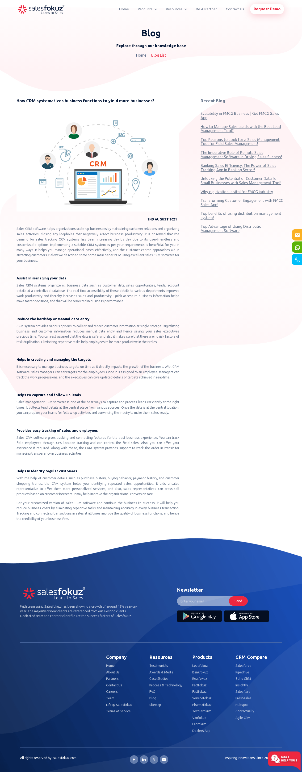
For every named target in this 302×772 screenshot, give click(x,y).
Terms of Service (118, 711)
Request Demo (267, 9)
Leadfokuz (200, 666)
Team (110, 698)
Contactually (244, 711)
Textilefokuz (201, 711)
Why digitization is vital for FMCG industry (237, 192)
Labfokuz (199, 724)
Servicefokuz (202, 698)
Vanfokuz (199, 718)
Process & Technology (165, 685)
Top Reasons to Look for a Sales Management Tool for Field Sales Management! (240, 141)
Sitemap (155, 705)
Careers (112, 691)
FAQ (152, 691)
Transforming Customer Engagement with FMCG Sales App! (242, 202)
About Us (113, 672)
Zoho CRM (243, 679)
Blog (152, 698)
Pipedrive (242, 672)
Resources (176, 9)
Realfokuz (199, 679)
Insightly (241, 685)
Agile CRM (243, 718)
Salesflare (242, 691)
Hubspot (241, 705)
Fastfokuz (199, 691)
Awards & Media (161, 672)
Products (147, 9)
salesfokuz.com (64, 758)
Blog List (158, 55)
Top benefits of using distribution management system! (241, 215)
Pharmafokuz (202, 705)
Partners (112, 679)
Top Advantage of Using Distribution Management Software (232, 228)
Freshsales (243, 698)
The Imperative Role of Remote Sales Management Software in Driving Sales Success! (241, 154)
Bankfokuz (200, 672)
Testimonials (158, 666)
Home (124, 9)
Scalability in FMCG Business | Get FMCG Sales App (240, 115)
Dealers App (201, 731)
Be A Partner (206, 9)
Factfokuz (199, 685)
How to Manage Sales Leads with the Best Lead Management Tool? (241, 129)
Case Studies (158, 679)
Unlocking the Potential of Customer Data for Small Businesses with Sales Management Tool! (241, 180)
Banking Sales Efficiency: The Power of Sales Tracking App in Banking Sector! (238, 167)
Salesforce (243, 666)
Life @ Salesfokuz (119, 705)
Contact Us (235, 9)
